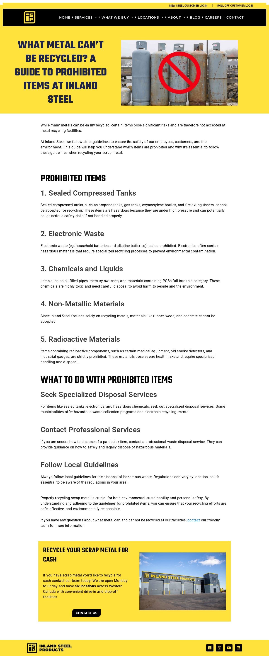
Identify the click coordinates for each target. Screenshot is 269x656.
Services (86, 17)
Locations (150, 17)
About (176, 17)
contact (193, 520)
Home (64, 17)
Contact (235, 17)
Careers (213, 17)
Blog (195, 17)
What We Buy (117, 17)
